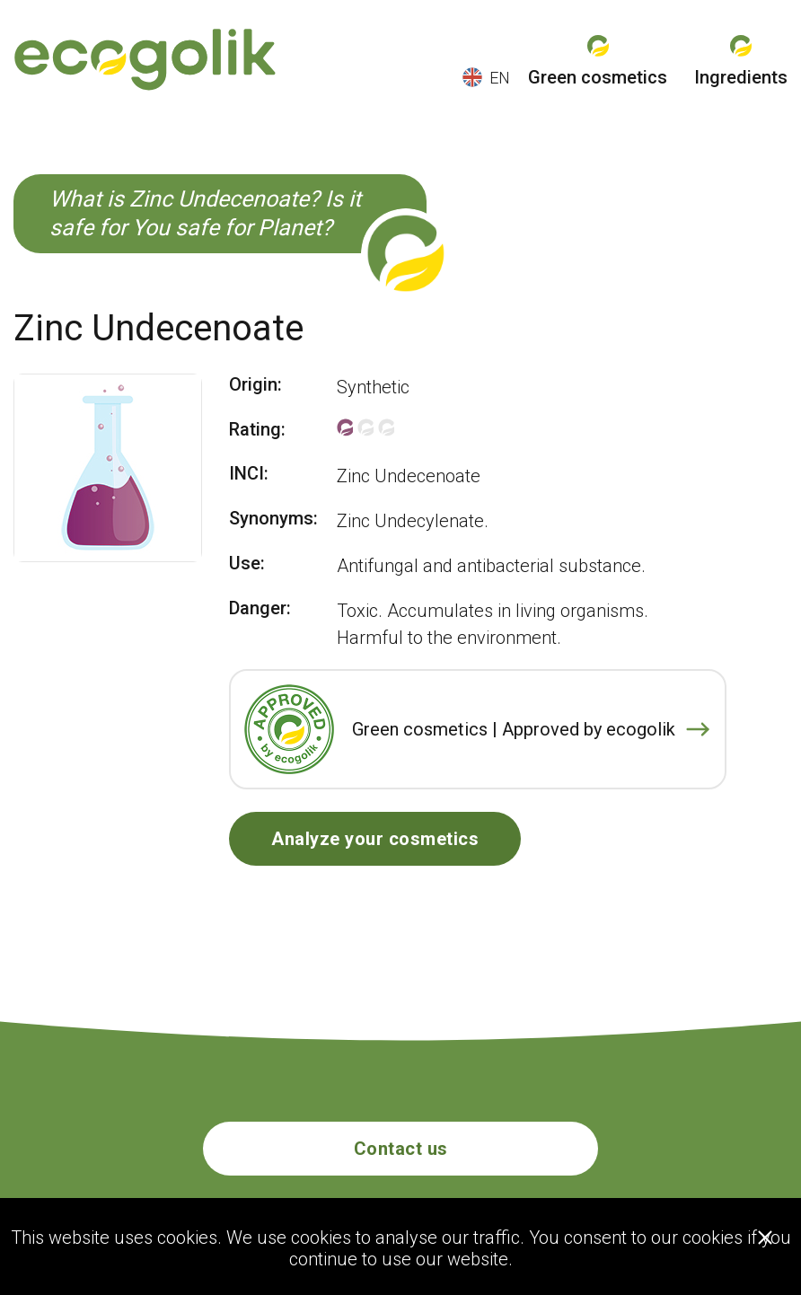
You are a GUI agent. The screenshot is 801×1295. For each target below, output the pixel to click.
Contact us (401, 1148)
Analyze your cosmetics (375, 839)
